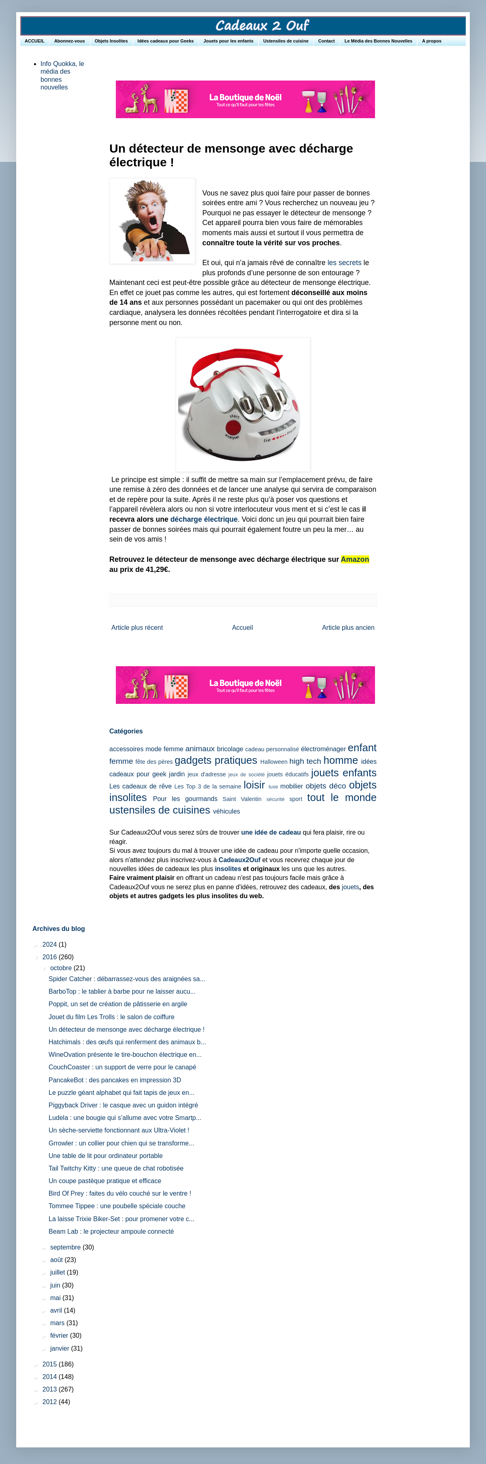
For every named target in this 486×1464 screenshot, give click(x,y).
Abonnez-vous (69, 40)
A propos (431, 40)
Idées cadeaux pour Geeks (166, 40)
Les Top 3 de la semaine (208, 786)
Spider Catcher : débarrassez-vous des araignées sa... (127, 978)
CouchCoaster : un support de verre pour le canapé (122, 1067)
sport (295, 799)
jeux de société (246, 774)
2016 (51, 957)
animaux (200, 748)
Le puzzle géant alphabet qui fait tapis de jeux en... (121, 1092)
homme (341, 760)
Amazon (355, 559)
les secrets (345, 263)
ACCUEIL (35, 40)
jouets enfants (344, 772)
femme (121, 761)
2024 (51, 944)
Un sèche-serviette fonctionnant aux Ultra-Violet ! (119, 1130)
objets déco (325, 786)
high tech (305, 761)
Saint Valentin (242, 799)
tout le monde (342, 797)
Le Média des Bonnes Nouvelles (379, 40)
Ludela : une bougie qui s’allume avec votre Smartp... (125, 1117)
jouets (350, 887)
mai (56, 1297)
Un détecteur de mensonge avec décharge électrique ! (127, 1029)
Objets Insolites (111, 40)
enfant (362, 747)
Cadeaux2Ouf (239, 859)
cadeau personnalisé (272, 749)
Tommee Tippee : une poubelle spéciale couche (117, 1206)
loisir (254, 784)
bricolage (230, 749)
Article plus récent (137, 627)
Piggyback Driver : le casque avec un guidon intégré (123, 1105)
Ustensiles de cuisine (286, 40)
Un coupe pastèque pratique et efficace (105, 1180)
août (57, 1259)
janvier (60, 1348)
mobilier (291, 786)
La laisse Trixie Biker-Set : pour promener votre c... (121, 1218)
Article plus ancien (348, 627)
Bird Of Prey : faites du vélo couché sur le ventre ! (120, 1193)
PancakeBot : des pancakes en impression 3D (115, 1080)
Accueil (242, 627)
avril (57, 1310)
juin (56, 1285)
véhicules (226, 811)
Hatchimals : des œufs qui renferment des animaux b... (127, 1042)
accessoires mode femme (146, 749)
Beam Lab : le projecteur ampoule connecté (111, 1231)
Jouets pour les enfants (228, 40)
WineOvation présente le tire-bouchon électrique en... (125, 1054)
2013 (51, 1389)
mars (58, 1323)
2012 (51, 1401)
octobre (62, 968)
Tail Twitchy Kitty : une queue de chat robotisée (116, 1168)
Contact (326, 40)
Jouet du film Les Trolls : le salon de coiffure (112, 1017)
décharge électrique (204, 519)
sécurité (275, 799)
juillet (58, 1272)
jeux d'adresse (207, 774)
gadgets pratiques (216, 760)
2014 (51, 1376)
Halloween (274, 762)
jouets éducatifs (288, 774)
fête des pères (154, 762)
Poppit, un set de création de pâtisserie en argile (118, 1004)
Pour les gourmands (185, 798)
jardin (177, 774)
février (60, 1335)
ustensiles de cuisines (159, 810)
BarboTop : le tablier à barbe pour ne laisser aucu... (122, 991)
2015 (51, 1364)
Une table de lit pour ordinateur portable (106, 1155)
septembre (66, 1247)
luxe (273, 787)
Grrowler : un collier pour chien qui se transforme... (121, 1143)
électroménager (323, 749)
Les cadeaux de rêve (140, 786)
